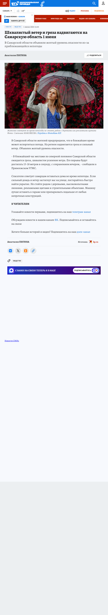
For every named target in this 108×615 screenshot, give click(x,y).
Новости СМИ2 (12, 340)
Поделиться (93, 55)
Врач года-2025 (56, 19)
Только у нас (40, 19)
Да (7, 21)
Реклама (85, 11)
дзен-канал (83, 232)
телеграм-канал (81, 212)
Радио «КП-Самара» (87, 19)
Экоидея (71, 19)
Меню (3, 3)
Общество (17, 27)
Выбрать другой (17, 21)
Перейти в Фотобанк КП (49, 133)
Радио (72, 11)
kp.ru (95, 241)
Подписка (99, 11)
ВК (56, 220)
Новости (8, 27)
